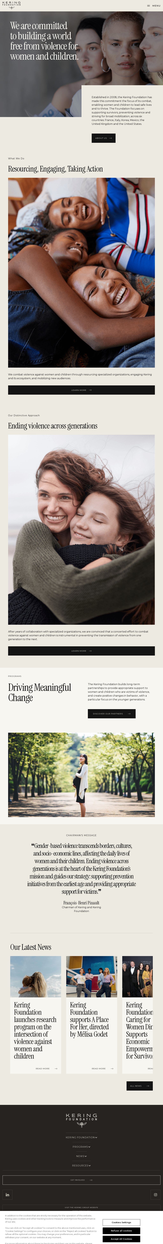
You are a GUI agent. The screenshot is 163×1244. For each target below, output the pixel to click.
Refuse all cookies (121, 1239)
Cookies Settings (121, 1231)
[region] (81, 1015)
